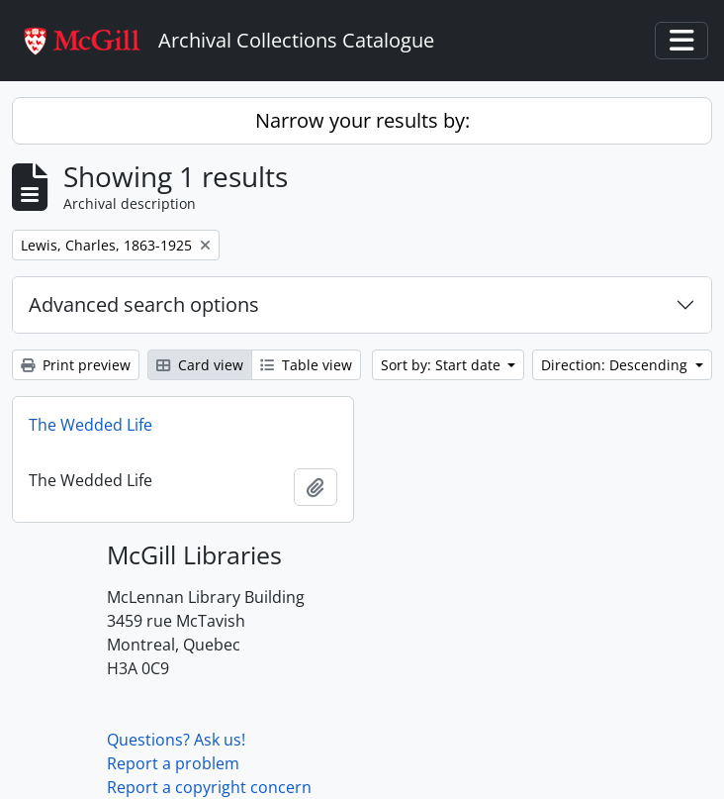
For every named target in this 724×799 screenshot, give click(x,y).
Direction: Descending (616, 364)
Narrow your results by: (362, 120)
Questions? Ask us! (176, 739)
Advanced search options (144, 304)
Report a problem (173, 763)
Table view (306, 364)
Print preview (76, 364)
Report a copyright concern (209, 787)
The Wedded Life (90, 425)
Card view (199, 364)
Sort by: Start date (442, 364)
